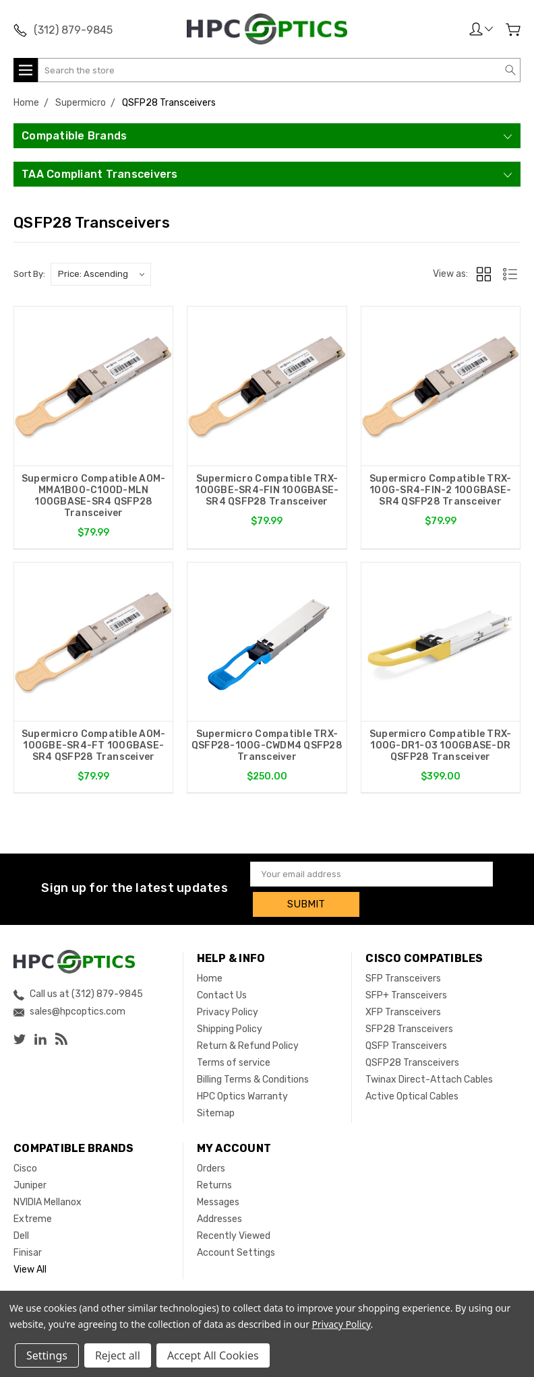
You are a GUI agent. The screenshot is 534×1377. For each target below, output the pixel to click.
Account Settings (236, 1250)
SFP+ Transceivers (406, 992)
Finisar (27, 1250)
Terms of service (233, 1060)
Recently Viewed (233, 1233)
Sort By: (29, 274)
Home (209, 976)
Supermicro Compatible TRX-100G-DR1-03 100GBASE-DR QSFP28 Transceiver (440, 747)
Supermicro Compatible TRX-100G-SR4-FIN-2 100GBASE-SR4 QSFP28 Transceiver (440, 490)
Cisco (25, 1166)
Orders (211, 1166)
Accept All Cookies (213, 1355)
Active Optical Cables (411, 1093)
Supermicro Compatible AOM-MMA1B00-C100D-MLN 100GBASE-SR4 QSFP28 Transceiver (94, 496)
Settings (46, 1355)
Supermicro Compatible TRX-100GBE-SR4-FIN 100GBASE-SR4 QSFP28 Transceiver (266, 490)
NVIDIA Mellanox (47, 1199)
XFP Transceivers (403, 1009)
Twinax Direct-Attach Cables (429, 1077)
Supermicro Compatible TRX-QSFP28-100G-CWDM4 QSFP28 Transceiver (267, 747)
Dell (21, 1233)
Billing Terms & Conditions (253, 1077)
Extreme (32, 1216)
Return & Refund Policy (248, 1043)
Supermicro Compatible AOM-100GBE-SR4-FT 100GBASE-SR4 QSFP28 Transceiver (94, 747)
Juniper (30, 1182)
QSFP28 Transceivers (412, 1060)
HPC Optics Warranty (242, 1093)
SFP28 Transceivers (409, 1026)
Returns (214, 1182)
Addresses (219, 1216)
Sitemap (216, 1110)
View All (30, 1267)
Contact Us (222, 992)
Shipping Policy (229, 1026)
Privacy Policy (227, 1009)
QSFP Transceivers (406, 1043)
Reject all (117, 1355)
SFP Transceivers (403, 976)
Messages (218, 1199)
